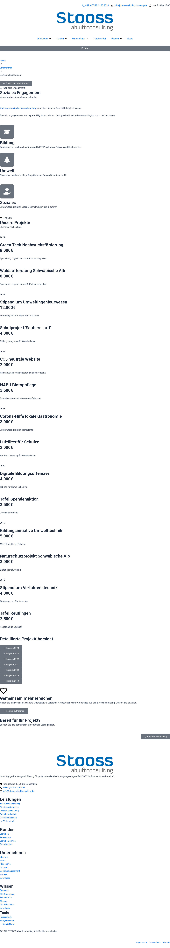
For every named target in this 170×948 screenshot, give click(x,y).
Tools (5, 911)
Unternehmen (80, 38)
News (130, 38)
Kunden (61, 38)
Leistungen (44, 38)
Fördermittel (100, 38)
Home (3, 60)
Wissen (116, 38)
